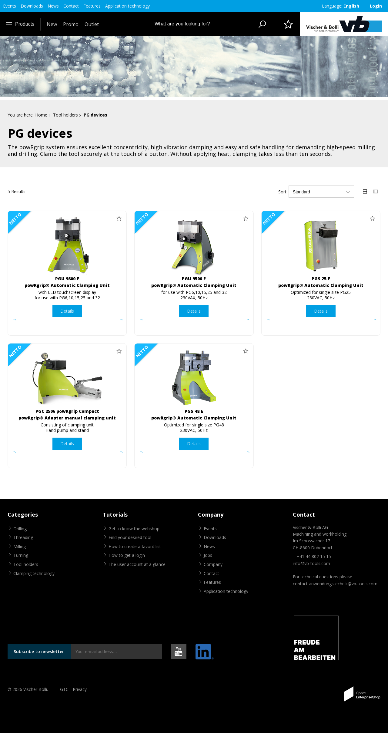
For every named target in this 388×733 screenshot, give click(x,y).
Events (9, 6)
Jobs (208, 555)
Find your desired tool (130, 537)
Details (67, 311)
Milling (19, 546)
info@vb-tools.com (311, 563)
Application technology (127, 6)
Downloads (32, 6)
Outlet (92, 24)
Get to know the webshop (134, 528)
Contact (71, 6)
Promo (71, 24)
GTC (64, 689)
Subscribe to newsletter (39, 651)
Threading (23, 537)
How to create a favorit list (135, 546)
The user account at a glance (137, 564)
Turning (20, 555)
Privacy (80, 689)
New (52, 24)
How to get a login (127, 555)
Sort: (282, 192)
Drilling (20, 528)
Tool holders (65, 115)
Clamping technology (34, 573)
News (53, 6)
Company (213, 564)
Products (20, 24)
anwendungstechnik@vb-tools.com (343, 584)
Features (92, 6)
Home (41, 115)
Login (376, 6)
